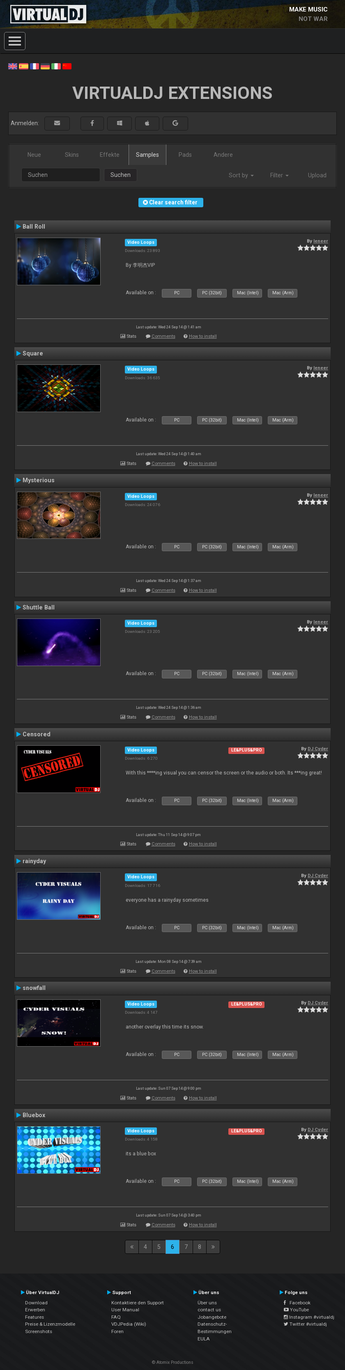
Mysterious (39, 480)
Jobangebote (212, 1317)
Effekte (110, 154)
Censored (37, 734)
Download (36, 1303)
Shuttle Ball (39, 607)
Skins (72, 154)
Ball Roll (34, 226)
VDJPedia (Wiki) (128, 1324)
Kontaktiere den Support (137, 1303)
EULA (204, 1339)
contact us (209, 1310)
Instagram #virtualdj (309, 1317)
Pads (185, 154)
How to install (203, 336)
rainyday (34, 861)
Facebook (297, 1303)
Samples (147, 154)
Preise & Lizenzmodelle (50, 1324)
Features (34, 1317)
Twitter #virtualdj (305, 1324)
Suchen (120, 175)
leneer (320, 241)
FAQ (116, 1317)
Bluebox (34, 1115)
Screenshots (38, 1331)
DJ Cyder (318, 748)
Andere (223, 154)
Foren (117, 1331)
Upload (317, 175)
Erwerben (35, 1310)
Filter (279, 175)
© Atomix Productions (172, 1362)
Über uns (207, 1303)
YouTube (296, 1310)
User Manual (125, 1310)
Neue (34, 154)
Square (33, 353)
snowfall (34, 988)
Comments (163, 336)
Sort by (241, 175)
